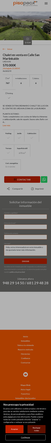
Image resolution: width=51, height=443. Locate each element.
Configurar (25, 437)
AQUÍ (10, 417)
